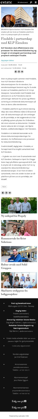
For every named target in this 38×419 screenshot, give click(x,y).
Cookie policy (16, 346)
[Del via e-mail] (22, 71)
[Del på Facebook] (15, 71)
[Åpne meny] (35, 2)
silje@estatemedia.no (26, 331)
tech (4, 187)
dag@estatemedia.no (29, 323)
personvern (26, 346)
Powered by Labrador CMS (19, 416)
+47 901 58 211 (24, 370)
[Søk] (31, 2)
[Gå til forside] (6, 2)
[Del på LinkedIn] (18, 71)
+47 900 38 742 (24, 393)
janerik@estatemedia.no (21, 367)
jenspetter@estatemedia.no (21, 391)
